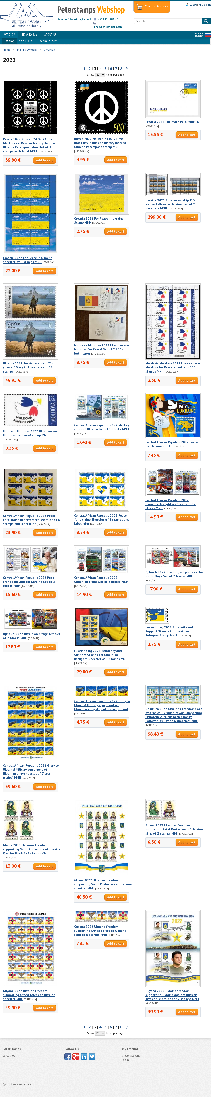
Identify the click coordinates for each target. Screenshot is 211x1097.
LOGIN (193, 4)
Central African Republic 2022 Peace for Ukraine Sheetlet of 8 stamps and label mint (101, 520)
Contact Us (9, 1055)
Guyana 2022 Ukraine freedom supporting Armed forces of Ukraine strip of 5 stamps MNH (100, 931)
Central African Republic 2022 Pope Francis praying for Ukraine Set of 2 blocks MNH (29, 582)
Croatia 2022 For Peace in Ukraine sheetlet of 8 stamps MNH (27, 260)
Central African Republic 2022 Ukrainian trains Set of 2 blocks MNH (101, 580)
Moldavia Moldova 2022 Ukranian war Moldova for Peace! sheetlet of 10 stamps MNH (172, 367)
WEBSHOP (9, 35)
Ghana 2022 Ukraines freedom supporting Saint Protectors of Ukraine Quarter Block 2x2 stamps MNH (31, 849)
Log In (125, 1059)
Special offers (47, 41)
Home (6, 50)
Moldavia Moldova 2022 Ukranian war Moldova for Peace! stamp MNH (30, 433)
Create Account (131, 1055)
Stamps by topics (27, 50)
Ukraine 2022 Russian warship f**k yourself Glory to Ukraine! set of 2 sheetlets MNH (170, 204)
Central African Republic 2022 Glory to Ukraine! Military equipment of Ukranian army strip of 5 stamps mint (102, 705)
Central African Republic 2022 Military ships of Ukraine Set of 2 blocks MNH (101, 427)
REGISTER (204, 4)
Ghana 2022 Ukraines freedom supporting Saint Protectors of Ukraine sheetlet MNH (103, 884)
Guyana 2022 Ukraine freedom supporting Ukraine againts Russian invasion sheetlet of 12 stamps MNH (172, 995)
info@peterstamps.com (107, 27)
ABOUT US (50, 35)
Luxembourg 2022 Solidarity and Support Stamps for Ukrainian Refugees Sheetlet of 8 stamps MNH (100, 655)
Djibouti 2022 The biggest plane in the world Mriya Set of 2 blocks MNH (174, 574)
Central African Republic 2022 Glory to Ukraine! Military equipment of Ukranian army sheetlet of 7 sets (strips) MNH (31, 771)
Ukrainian (49, 50)
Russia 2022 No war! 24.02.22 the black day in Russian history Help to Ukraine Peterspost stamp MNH (100, 143)
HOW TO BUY (29, 35)
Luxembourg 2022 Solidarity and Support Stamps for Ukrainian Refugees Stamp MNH (169, 631)
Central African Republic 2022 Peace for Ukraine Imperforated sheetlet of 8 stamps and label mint (31, 520)
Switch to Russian (198, 34)
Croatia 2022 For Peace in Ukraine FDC (173, 122)
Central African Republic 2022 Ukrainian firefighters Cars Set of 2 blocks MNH (170, 504)
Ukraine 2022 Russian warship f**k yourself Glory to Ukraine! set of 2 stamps (28, 367)
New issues (26, 41)
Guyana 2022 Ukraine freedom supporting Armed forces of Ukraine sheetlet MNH (29, 995)
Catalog (9, 41)
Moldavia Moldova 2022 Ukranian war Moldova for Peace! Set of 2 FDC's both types (101, 349)
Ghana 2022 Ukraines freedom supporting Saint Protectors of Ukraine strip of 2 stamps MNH (174, 829)
